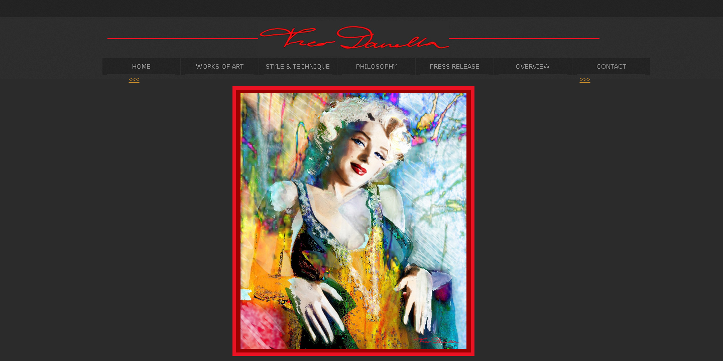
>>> (584, 79)
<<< (134, 79)
